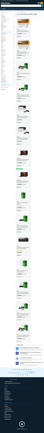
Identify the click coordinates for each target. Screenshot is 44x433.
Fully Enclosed (3, 50)
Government (8, 398)
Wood (2, 30)
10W (2, 67)
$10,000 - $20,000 (4, 82)
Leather (2, 25)
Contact (7, 406)
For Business (3, 18)
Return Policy (8, 414)
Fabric (2, 35)
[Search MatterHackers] (42, 6)
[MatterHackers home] (22, 424)
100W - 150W (3, 75)
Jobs (6, 412)
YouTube (28, 375)
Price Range (3, 77)
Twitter (19, 375)
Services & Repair (9, 399)
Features (3, 49)
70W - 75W (3, 73)
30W (2, 69)
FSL (1, 59)
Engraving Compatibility (6, 32)
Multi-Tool (2, 51)
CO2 (2, 46)
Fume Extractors (3, 85)
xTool (2, 63)
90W (2, 74)
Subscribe (31, 372)
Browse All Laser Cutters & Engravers (7, 12)
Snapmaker (3, 62)
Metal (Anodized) (4, 26)
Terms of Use (8, 417)
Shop (6, 388)
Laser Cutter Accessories (6, 84)
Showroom (7, 391)
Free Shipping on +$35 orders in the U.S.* (8, 0)
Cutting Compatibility (5, 19)
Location (2, 14)
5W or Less (3, 66)
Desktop (2, 54)
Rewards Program (9, 411)
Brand (2, 56)
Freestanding (3, 55)
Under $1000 (3, 78)
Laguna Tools (3, 60)
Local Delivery (8, 409)
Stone (2, 29)
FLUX (2, 58)
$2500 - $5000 (3, 80)
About (6, 404)
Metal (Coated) (3, 27)
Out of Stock (19, 276)
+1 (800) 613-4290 (25, 0)
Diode (2, 47)
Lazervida (2, 61)
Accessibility (8, 419)
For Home (2, 15)
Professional (8, 393)
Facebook (16, 375)
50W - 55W (3, 71)
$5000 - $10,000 (3, 81)
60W (2, 72)
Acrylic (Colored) (3, 21)
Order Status (8, 408)
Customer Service (19, 0)
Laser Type (3, 45)
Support (7, 396)
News (6, 390)
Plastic (2, 28)
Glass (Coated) (3, 37)
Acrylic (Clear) (3, 20)
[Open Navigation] (3, 9)
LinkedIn (23, 375)
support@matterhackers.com (12, 383)
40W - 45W (3, 70)
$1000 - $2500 (3, 79)
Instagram (21, 375)
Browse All (3, 89)
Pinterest (25, 375)
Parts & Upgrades (4, 87)
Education (7, 394)
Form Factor (3, 53)
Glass (2, 36)
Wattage (3, 65)
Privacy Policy (8, 416)
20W (2, 68)
